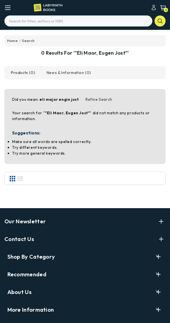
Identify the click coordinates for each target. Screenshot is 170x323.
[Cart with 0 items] (162, 7)
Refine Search (99, 99)
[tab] (23, 73)
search (160, 20)
